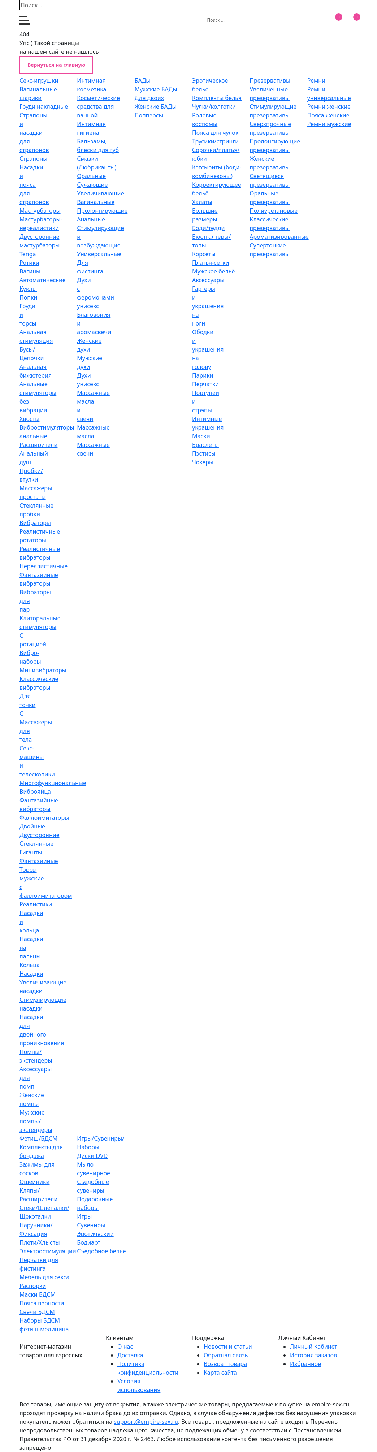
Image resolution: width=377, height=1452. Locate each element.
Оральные (91, 176)
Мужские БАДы (156, 89)
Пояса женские (328, 115)
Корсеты (204, 254)
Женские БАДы (156, 107)
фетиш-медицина (44, 1329)
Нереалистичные (44, 566)
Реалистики (36, 904)
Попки (28, 297)
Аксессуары (208, 280)
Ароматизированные (279, 237)
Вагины (30, 271)
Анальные (91, 219)
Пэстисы (204, 453)
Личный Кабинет (313, 1346)
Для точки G (27, 705)
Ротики (29, 263)
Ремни (316, 81)
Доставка (130, 1355)
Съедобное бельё (101, 1251)
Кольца (30, 965)
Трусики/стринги (215, 141)
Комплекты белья (217, 98)
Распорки (33, 1286)
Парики (202, 375)
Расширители (38, 445)
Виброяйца (35, 792)
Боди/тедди (208, 228)
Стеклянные (36, 844)
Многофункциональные (53, 783)
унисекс (88, 306)
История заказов (313, 1355)
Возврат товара (225, 1364)
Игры (84, 1216)
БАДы (143, 81)
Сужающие (92, 185)
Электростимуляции (48, 1251)
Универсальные (99, 254)
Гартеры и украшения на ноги (208, 306)
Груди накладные (44, 107)
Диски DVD (92, 1156)
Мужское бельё (213, 271)
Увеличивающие (100, 193)
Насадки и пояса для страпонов (34, 184)
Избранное (305, 1364)
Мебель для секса (44, 1277)
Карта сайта (220, 1372)
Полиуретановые (274, 211)
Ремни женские (329, 107)
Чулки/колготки (214, 107)
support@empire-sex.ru (146, 1422)
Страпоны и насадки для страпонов (34, 132)
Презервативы (270, 81)
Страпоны (33, 159)
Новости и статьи (228, 1346)
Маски (201, 436)
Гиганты (31, 852)
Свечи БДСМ (37, 1312)
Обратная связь (226, 1355)
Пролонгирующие (102, 211)
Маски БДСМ (38, 1294)
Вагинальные (95, 202)
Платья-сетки (210, 263)
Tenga (28, 254)
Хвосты (29, 419)
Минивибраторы (43, 670)
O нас (125, 1346)
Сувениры (91, 1225)
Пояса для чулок (215, 133)
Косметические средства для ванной (98, 106)
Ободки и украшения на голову (208, 349)
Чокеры (202, 462)
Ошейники (34, 1182)
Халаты (202, 202)
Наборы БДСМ (40, 1320)
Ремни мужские (329, 124)
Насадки (31, 974)
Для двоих (149, 98)
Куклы (28, 289)
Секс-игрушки (39, 81)
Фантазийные (39, 861)
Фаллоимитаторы (44, 818)
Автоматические (43, 280)
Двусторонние (40, 835)
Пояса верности (42, 1303)
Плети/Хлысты (40, 1242)
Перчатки (205, 384)
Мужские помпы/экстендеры (36, 1121)
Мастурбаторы (40, 211)
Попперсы (149, 115)
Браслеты (205, 445)
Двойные (32, 826)
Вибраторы (35, 523)
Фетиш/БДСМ (39, 1138)
